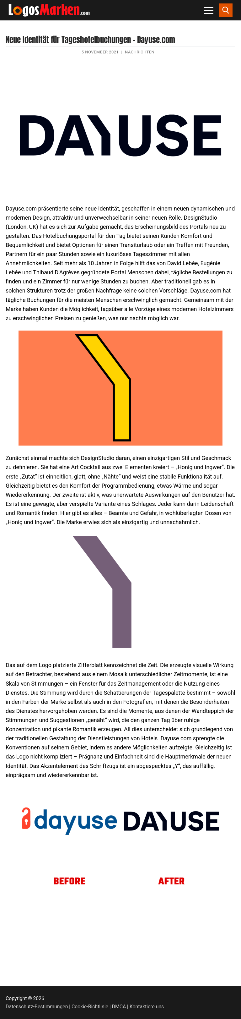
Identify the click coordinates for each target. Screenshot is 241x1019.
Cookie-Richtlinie (90, 1007)
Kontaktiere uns (147, 1007)
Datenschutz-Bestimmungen (37, 1007)
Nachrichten (139, 52)
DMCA (119, 1007)
